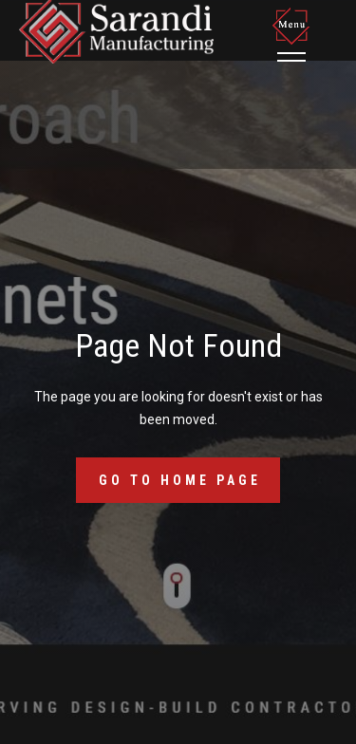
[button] (294, 34)
